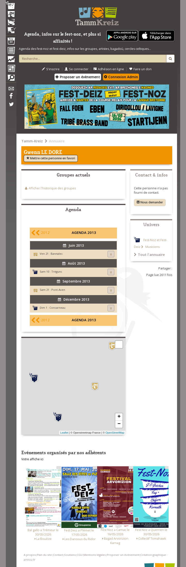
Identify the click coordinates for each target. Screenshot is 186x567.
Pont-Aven (58, 289)
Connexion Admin (121, 77)
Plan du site (44, 555)
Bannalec (57, 253)
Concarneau (57, 307)
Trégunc (56, 271)
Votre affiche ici (32, 459)
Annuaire (57, 140)
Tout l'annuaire (149, 254)
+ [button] (119, 417)
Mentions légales (95, 555)
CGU (80, 555)
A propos (30, 555)
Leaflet (64, 432)
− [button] (119, 424)
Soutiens (70, 555)
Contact (58, 555)
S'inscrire (51, 69)
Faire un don (140, 69)
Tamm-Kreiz (32, 140)
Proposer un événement (123, 555)
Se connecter (76, 69)
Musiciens (152, 247)
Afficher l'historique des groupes (52, 188)
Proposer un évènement (77, 77)
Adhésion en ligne (108, 69)
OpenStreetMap (114, 432)
